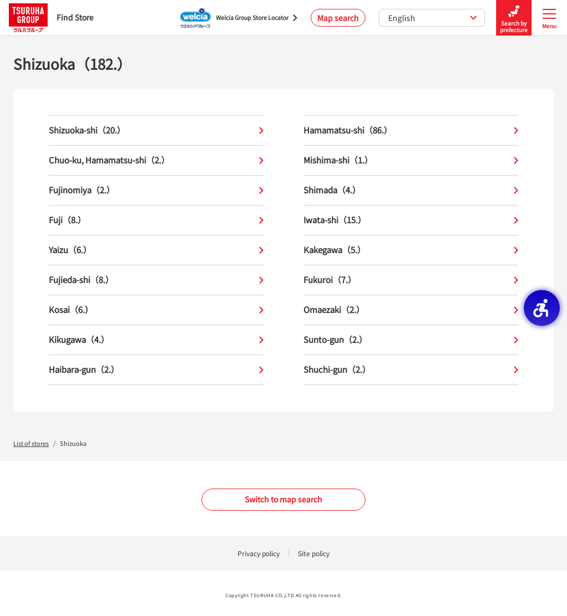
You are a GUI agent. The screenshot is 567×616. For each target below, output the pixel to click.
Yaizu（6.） (156, 250)
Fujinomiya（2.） (156, 190)
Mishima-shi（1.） (410, 160)
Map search (338, 17)
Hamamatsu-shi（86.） (410, 130)
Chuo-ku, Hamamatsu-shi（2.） (156, 160)
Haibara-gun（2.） (156, 369)
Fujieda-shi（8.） (156, 280)
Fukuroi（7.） (410, 280)
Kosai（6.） (156, 310)
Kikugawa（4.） (156, 339)
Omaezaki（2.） (410, 310)
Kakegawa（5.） (410, 250)
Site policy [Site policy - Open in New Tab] (313, 553)
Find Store (51, 17)
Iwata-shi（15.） (410, 220)
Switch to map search (283, 499)
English (432, 17)
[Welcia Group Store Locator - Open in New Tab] (238, 18)
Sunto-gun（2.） (410, 339)
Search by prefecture (514, 18)
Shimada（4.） (410, 190)
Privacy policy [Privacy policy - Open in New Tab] (259, 553)
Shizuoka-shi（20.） (156, 130)
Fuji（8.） (156, 220)
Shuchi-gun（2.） (410, 369)
